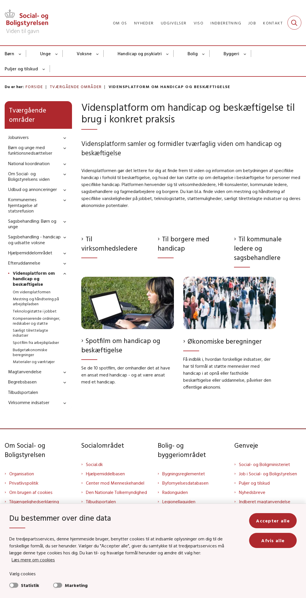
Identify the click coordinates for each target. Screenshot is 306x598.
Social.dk (94, 464)
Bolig (193, 53)
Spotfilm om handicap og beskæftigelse (120, 345)
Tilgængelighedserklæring (34, 501)
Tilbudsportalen (101, 501)
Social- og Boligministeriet (264, 464)
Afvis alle (273, 540)
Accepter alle (273, 521)
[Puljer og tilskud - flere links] (44, 68)
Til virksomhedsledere (109, 243)
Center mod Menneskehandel (115, 483)
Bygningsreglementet (183, 473)
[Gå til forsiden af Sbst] (24, 22)
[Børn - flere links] (20, 53)
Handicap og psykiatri (140, 53)
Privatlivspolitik (23, 483)
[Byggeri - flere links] (245, 53)
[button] (63, 137)
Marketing (76, 585)
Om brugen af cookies (31, 492)
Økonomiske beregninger (225, 341)
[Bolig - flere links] (204, 53)
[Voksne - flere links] (98, 53)
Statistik (30, 585)
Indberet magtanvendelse (264, 501)
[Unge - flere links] (57, 53)
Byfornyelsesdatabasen (185, 483)
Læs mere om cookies (33, 560)
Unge (45, 53)
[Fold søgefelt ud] (294, 23)
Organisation (21, 473)
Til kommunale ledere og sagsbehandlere (258, 248)
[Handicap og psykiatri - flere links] (168, 53)
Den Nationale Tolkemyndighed (116, 492)
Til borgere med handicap (183, 243)
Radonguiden (175, 492)
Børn (9, 53)
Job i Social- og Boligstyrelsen (268, 473)
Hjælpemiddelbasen (105, 473)
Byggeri (231, 53)
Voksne (84, 53)
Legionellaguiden (178, 501)
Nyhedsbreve (252, 492)
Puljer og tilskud (21, 69)
